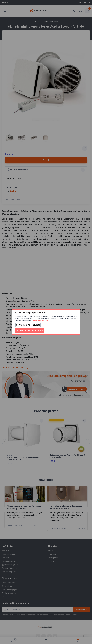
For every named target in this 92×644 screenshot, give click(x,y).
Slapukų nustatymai (28, 325)
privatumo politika (40, 320)
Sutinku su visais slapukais (30, 331)
